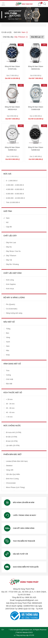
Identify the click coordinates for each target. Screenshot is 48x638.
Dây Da (9, 247)
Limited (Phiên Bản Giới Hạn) (17, 461)
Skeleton (9, 466)
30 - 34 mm (10, 404)
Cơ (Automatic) (11, 309)
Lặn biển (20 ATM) (13, 445)
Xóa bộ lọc (37, 37)
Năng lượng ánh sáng (14, 313)
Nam (10, 17)
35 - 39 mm (10, 408)
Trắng (8, 329)
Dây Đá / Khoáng (12, 264)
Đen (7, 333)
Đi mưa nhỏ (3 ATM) (13, 432)
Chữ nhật (9, 379)
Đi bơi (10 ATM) (12, 441)
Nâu (7, 350)
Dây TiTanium (19, 37)
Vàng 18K (9, 470)
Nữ (7, 222)
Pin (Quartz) (10, 304)
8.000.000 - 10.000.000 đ (15, 198)
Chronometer (11, 483)
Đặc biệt (9, 384)
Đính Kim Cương (12, 479)
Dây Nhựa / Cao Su (13, 251)
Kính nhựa (10, 289)
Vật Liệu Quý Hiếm (13, 474)
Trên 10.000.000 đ (13, 202)
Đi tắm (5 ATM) (11, 437)
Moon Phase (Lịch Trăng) (15, 487)
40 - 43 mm (10, 412)
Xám (7, 346)
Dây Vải (9, 260)
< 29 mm (9, 399)
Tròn (7, 371)
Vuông (8, 375)
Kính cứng (10, 280)
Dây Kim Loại (11, 242)
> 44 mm (9, 417)
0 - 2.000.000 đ (11, 181)
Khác (8, 355)
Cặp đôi (9, 227)
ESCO (30, 632)
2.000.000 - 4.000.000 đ (15, 185)
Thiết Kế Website (22, 632)
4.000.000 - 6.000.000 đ (15, 189)
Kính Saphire (11, 284)
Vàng (8, 337)
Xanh (8, 342)
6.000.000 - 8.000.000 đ (15, 194)
